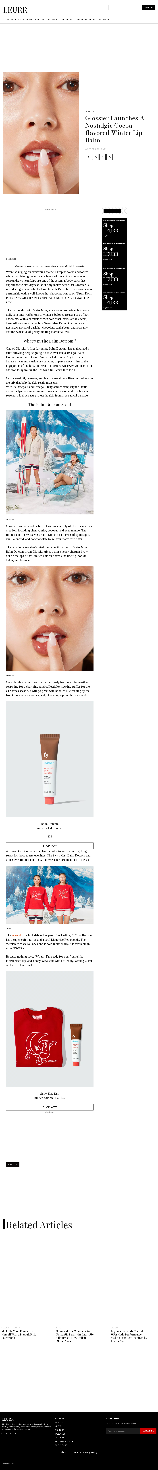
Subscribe (148, 1431)
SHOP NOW (50, 845)
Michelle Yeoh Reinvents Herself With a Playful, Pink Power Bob (19, 1334)
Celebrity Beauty (11, 1328)
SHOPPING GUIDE (112, 211)
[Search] (148, 7)
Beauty (91, 111)
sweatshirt (18, 935)
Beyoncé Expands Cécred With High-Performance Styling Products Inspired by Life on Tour (129, 1336)
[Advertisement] (79, 50)
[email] (123, 1431)
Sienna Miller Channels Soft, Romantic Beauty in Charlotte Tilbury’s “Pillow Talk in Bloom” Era (75, 1336)
